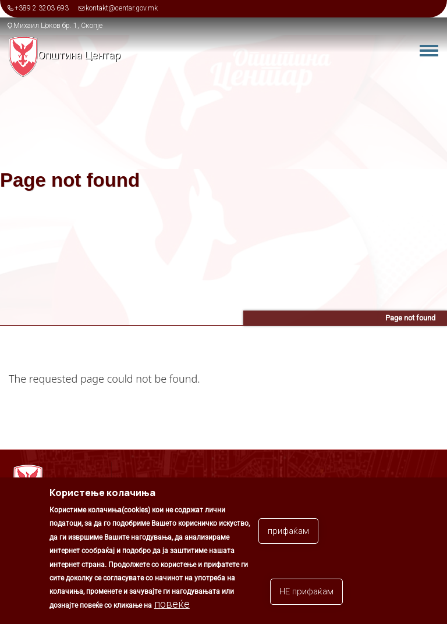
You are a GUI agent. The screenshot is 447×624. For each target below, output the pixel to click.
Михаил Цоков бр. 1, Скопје (57, 26)
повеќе (172, 607)
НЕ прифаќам (306, 595)
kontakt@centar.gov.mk (122, 8)
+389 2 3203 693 (42, 8)
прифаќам (288, 534)
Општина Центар (79, 55)
